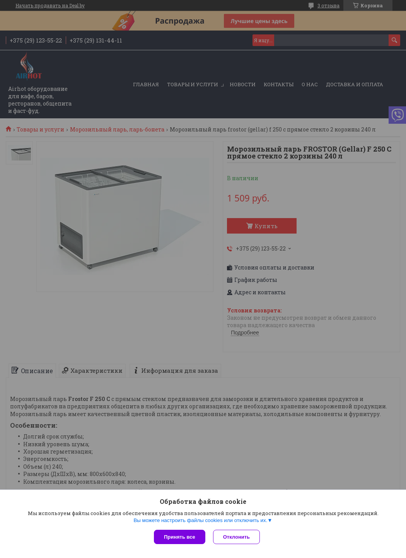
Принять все (179, 537)
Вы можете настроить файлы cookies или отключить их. (200, 520)
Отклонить (236, 537)
